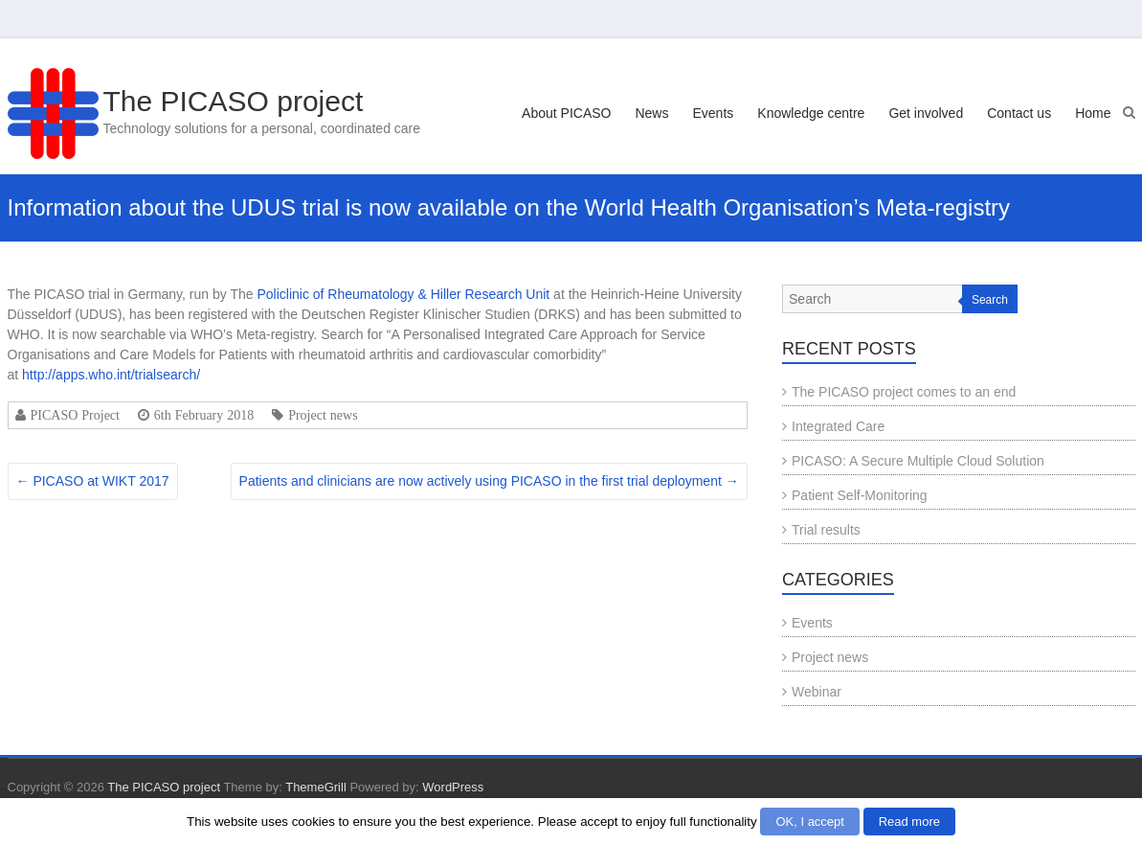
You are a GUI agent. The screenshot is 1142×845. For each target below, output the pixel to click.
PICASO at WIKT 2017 (92, 481)
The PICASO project (233, 101)
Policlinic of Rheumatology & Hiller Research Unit (403, 294)
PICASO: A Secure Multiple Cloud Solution (918, 460)
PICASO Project (75, 415)
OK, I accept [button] (809, 821)
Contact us (1019, 113)
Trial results (826, 529)
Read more (909, 821)
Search (990, 300)
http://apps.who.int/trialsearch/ (111, 374)
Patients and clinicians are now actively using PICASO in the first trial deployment (489, 481)
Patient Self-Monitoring (860, 495)
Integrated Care (838, 426)
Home (1092, 113)
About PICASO (566, 113)
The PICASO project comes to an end (904, 392)
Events (712, 113)
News (651, 113)
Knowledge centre (810, 113)
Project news (322, 415)
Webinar (816, 691)
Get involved (925, 113)
